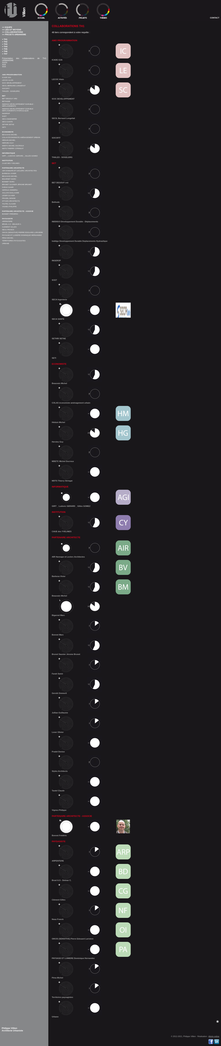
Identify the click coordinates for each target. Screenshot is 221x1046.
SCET (4, 116)
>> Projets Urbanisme (14, 34)
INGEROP (6, 113)
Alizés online (213, 1036)
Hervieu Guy (8, 143)
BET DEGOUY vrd (9, 98)
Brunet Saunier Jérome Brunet (17, 184)
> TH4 (4, 47)
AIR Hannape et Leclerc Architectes (19, 171)
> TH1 (4, 39)
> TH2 (4, 42)
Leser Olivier (8, 195)
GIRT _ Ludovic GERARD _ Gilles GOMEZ (20, 156)
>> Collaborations (12, 32)
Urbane (5, 243)
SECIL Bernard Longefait (14, 86)
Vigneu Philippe (9, 206)
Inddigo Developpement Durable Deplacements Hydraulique (17, 110)
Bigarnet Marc (9, 179)
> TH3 (4, 44)
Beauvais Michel (9, 135)
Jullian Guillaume (10, 193)
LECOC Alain (7, 80)
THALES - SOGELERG (11, 91)
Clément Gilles (9, 227)
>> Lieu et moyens (11, 30)
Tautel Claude (9, 204)
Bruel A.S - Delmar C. (11, 224)
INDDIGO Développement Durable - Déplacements (95, 214)
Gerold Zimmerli (10, 190)
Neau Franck (8, 230)
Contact (214, 18)
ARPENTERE (7, 221)
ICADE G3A (6, 77)
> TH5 (4, 49)
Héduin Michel (8, 140)
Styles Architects (11, 201)
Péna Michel (7, 238)
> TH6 (4, 51)
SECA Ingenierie (9, 119)
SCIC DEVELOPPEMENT (12, 83)
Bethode (6, 101)
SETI (4, 127)
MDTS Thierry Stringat (12, 148)
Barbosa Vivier (9, 173)
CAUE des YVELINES (11, 163)
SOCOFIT (6, 88)
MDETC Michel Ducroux (13, 146)
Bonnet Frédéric (10, 214)
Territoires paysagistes (14, 241)
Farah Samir (7, 187)
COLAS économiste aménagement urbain (21, 137)
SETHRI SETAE (8, 124)
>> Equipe (7, 27)
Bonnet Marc (8, 182)
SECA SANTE (7, 122)
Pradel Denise (9, 198)
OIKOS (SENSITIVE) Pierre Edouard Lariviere (22, 232)
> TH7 (4, 54)
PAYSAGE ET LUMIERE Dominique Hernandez (22, 235)
